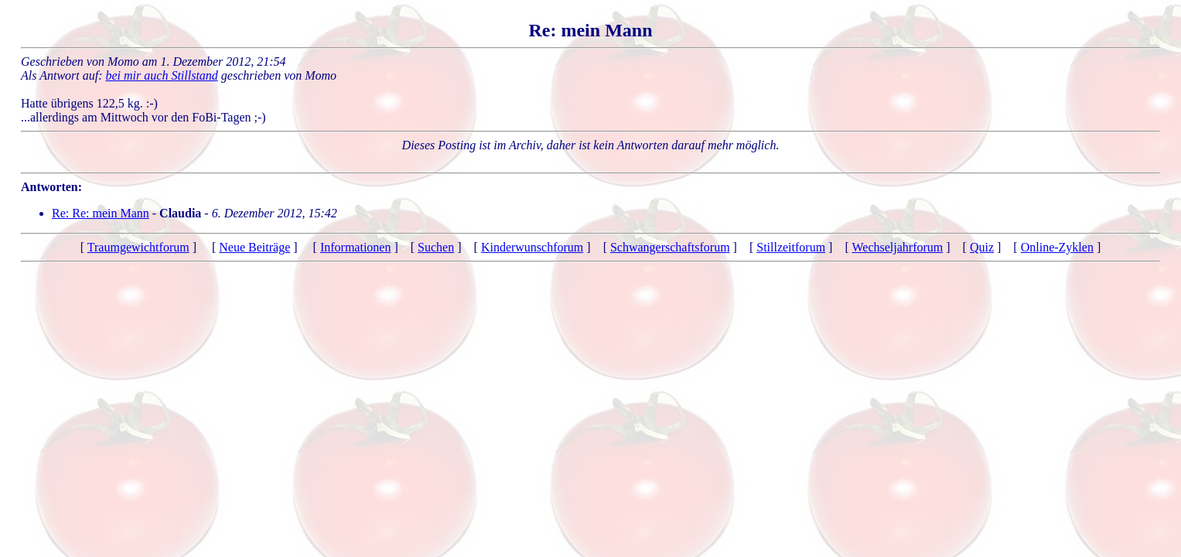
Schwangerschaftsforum (670, 247)
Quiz (982, 247)
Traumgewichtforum (138, 247)
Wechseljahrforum (897, 247)
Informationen (355, 247)
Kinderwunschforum (532, 247)
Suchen (436, 247)
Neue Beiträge (254, 247)
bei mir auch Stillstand (162, 75)
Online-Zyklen (1057, 247)
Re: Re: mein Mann (100, 213)
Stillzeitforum (790, 247)
